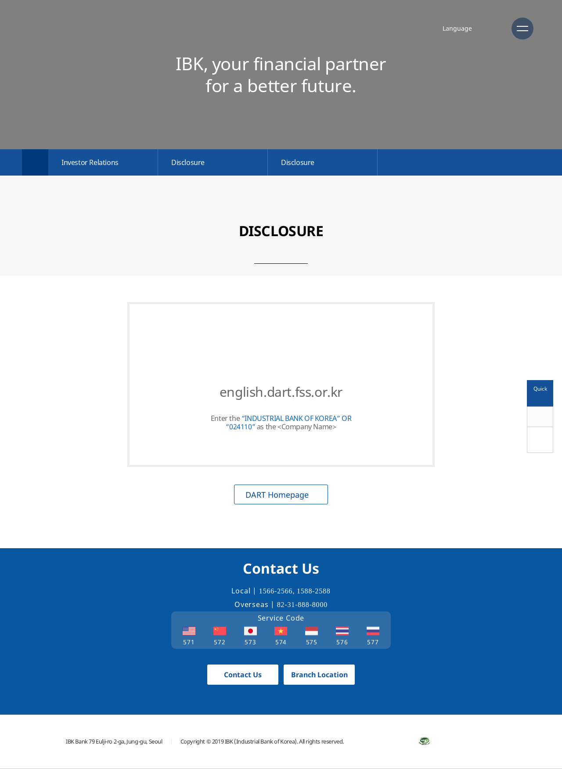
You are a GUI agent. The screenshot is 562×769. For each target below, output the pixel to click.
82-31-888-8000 (302, 604)
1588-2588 (314, 591)
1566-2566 (276, 591)
